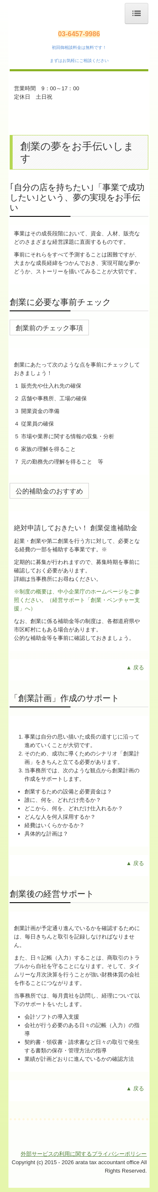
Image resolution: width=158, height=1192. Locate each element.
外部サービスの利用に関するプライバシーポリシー (84, 1154)
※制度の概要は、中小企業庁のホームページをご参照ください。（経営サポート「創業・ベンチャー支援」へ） (77, 600)
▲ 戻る (135, 667)
